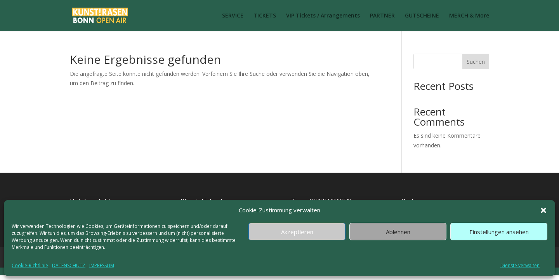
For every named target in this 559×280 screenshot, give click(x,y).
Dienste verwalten (520, 265)
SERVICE (232, 16)
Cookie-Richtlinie (30, 265)
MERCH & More (469, 16)
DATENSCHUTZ (68, 265)
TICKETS (264, 16)
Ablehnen (398, 232)
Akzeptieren (297, 232)
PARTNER (382, 16)
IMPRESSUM (101, 265)
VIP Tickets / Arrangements (323, 16)
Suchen (476, 61)
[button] (543, 210)
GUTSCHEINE (422, 16)
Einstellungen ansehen (499, 232)
